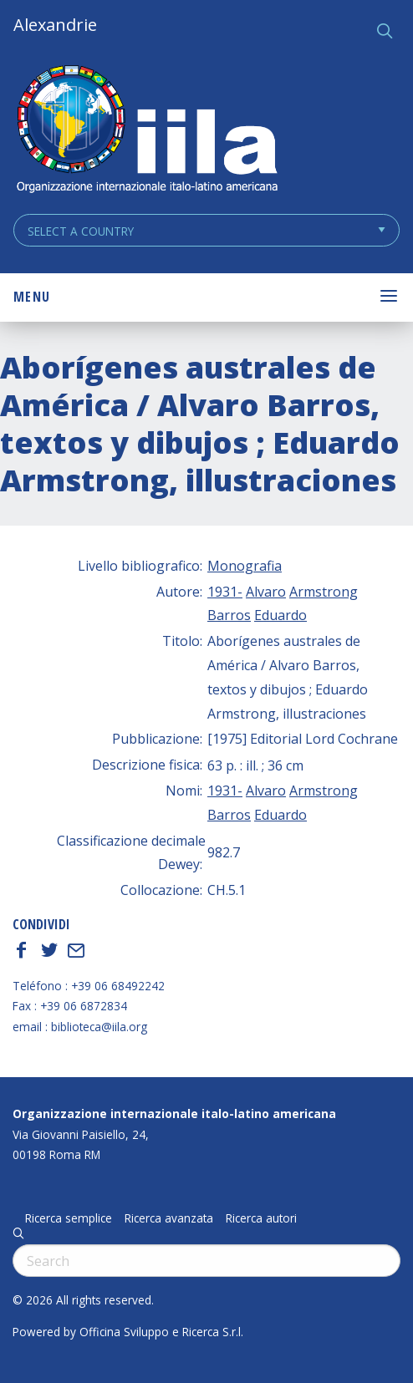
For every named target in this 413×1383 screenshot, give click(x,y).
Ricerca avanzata (169, 1218)
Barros (229, 615)
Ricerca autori (261, 1218)
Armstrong (323, 591)
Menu (31, 296)
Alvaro (266, 591)
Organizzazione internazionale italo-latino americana (174, 1113)
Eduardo (280, 615)
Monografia (244, 566)
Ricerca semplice (68, 1218)
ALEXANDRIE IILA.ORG (146, 131)
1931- (224, 591)
